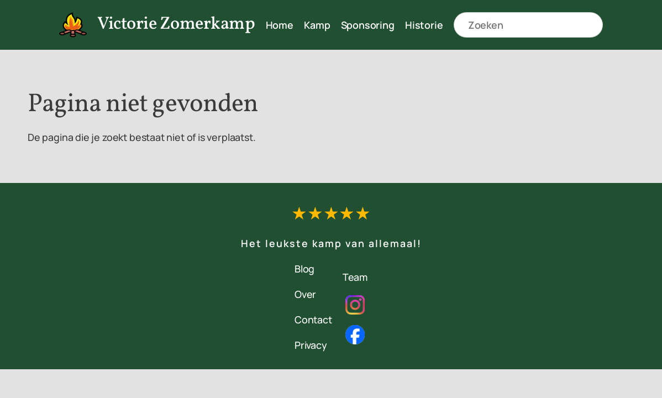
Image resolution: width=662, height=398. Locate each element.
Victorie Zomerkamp (176, 24)
